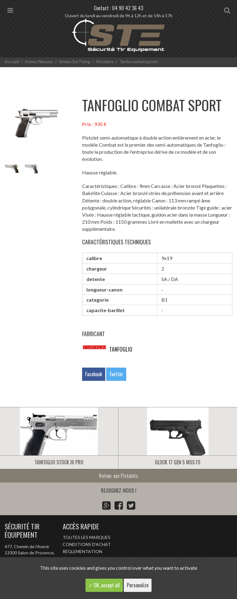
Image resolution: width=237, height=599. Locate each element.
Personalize (137, 585)
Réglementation (82, 551)
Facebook (93, 374)
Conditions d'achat (87, 544)
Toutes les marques (86, 537)
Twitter (116, 374)
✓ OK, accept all (104, 585)
